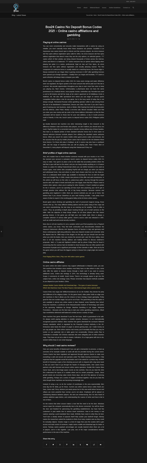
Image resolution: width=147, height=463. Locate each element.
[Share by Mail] (100, 444)
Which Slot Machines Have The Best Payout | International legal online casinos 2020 (71, 288)
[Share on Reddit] (94, 444)
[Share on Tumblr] (80, 444)
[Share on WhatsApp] (60, 444)
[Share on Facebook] (46, 444)
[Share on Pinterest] (66, 444)
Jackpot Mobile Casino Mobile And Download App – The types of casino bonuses (70, 285)
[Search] (133, 7)
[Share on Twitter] (53, 444)
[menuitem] (79, 7)
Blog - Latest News (19, 15)
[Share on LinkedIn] (73, 444)
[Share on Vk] (87, 444)
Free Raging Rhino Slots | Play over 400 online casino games (64, 256)
